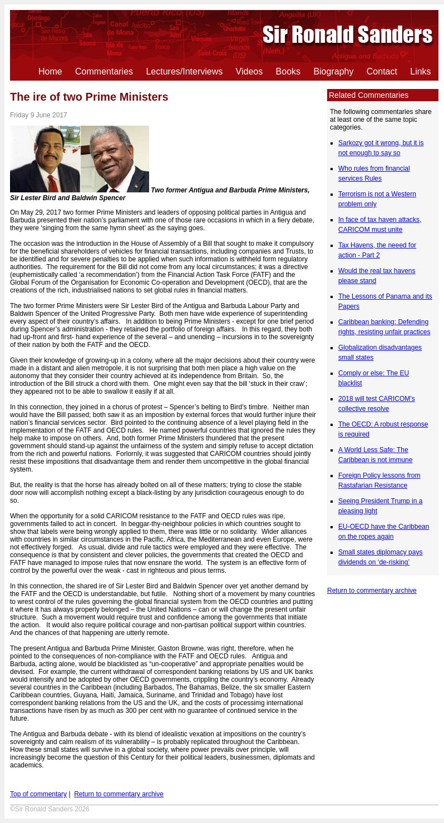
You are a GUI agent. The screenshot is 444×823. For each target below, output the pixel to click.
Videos (249, 71)
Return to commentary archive (372, 590)
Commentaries (104, 71)
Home (50, 71)
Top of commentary (38, 794)
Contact (382, 71)
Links (420, 71)
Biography (333, 71)
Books (288, 71)
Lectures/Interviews (184, 71)
